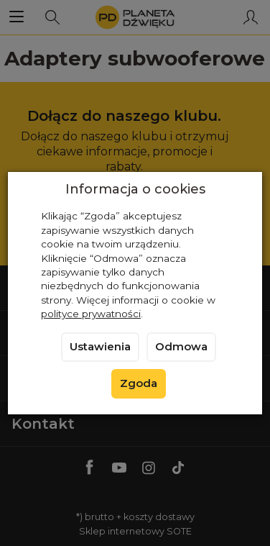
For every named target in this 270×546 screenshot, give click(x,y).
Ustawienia (100, 346)
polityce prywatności (91, 313)
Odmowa (181, 346)
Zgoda (138, 383)
